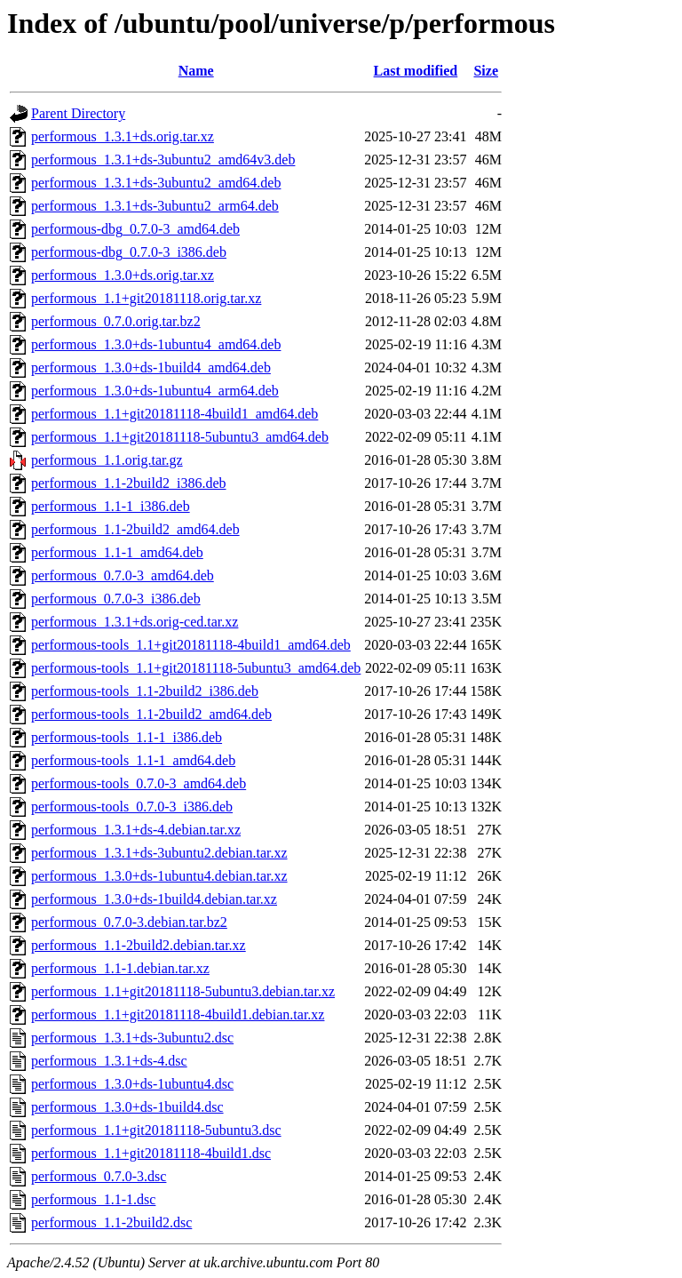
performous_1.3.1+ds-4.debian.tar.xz (136, 829)
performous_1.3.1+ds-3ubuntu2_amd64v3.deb (163, 159)
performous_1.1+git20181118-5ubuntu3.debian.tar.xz (183, 991)
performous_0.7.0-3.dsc (98, 1176)
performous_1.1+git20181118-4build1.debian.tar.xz (177, 1014)
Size (485, 70)
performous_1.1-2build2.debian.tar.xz (138, 945)
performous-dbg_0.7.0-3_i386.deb (128, 252)
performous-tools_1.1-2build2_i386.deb (144, 691)
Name (196, 70)
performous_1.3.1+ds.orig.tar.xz (122, 136)
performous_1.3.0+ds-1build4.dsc (127, 1106)
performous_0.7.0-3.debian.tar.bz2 (129, 922)
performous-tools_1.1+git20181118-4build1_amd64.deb (191, 644)
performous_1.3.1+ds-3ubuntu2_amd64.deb (156, 182)
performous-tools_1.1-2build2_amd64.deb (151, 714)
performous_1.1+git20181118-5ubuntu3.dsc (156, 1130)
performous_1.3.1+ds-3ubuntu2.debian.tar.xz (159, 852)
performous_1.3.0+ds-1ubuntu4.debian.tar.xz (159, 875)
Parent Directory (78, 113)
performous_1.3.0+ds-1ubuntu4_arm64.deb (155, 390)
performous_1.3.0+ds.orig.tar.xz (122, 275)
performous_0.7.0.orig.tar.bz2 (116, 321)
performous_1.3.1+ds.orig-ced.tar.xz (134, 621)
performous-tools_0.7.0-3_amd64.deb (138, 783)
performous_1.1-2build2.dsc (111, 1222)
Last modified (416, 70)
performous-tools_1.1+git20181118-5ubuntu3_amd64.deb (196, 667)
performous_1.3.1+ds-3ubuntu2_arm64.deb (155, 205)
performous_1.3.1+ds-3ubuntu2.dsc (132, 1037)
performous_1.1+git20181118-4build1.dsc (151, 1153)
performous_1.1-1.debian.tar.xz (120, 968)
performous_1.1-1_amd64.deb (117, 552)
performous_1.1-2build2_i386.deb (128, 483)
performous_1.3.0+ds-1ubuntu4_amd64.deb (156, 344)
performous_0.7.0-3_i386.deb (116, 598)
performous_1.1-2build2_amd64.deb (135, 529)
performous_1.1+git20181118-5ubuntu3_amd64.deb (180, 436)
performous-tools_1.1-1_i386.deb (126, 737)
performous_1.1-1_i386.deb (110, 506)
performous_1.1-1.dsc (93, 1199)
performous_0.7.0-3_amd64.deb (122, 575)
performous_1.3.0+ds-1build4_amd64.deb (151, 367)
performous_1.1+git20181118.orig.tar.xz (146, 298)
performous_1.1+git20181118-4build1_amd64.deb (174, 413)
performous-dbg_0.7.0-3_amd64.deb (135, 228)
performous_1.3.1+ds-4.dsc (109, 1060)
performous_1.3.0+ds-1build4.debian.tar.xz (154, 899)
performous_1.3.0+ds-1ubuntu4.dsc (132, 1083)
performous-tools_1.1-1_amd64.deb (133, 760)
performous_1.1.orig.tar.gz (107, 459)
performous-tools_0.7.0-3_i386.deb (132, 806)
